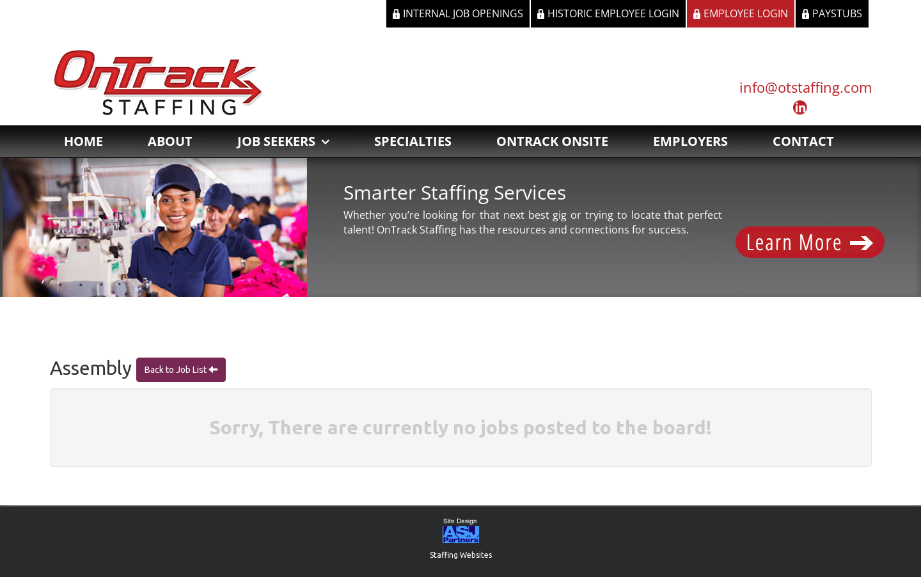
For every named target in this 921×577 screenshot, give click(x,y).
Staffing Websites (461, 555)
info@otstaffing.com (805, 87)
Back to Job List (177, 370)
